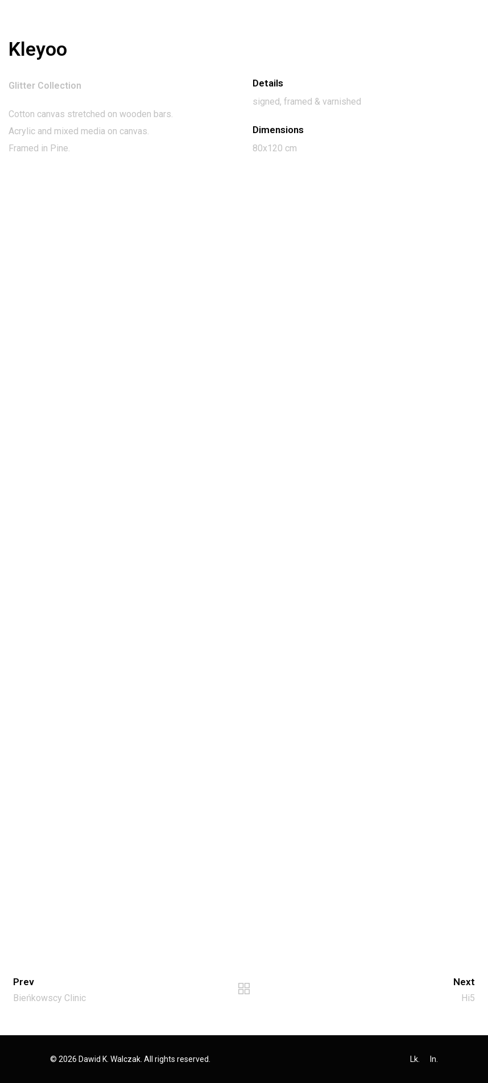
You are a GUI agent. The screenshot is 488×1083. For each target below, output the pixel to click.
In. (434, 1059)
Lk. (415, 1059)
